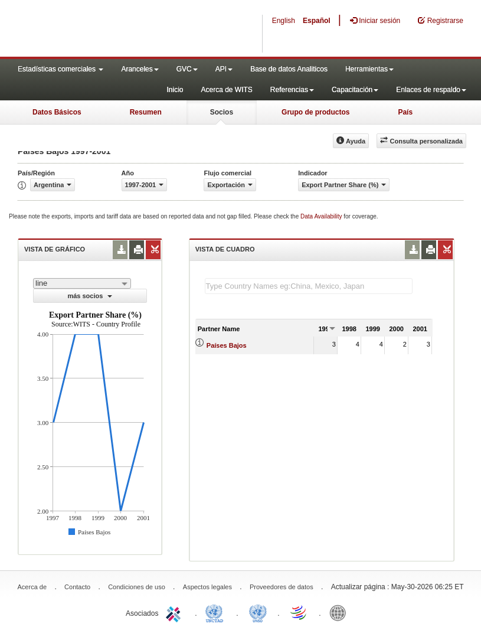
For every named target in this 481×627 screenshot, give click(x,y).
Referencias (292, 90)
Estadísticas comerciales (60, 69)
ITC (175, 612)
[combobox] (82, 283)
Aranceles (139, 69)
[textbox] (309, 286)
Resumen (146, 112)
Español (317, 21)
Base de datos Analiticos (289, 69)
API (224, 69)
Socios (221, 112)
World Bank (340, 612)
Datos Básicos (56, 112)
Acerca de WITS (226, 90)
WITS (118, 29)
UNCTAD (216, 612)
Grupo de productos (315, 112)
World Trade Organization (299, 612)
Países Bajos (227, 345)
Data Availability (321, 216)
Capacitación (355, 90)
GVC (187, 69)
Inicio (174, 90)
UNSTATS (258, 612)
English (283, 21)
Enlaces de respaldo (431, 90)
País (405, 112)
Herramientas (369, 69)
